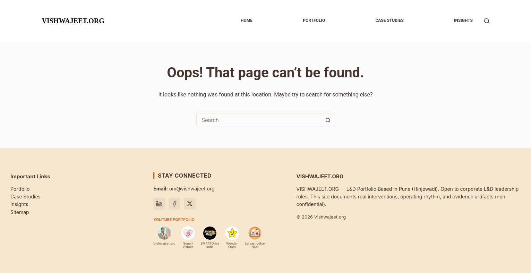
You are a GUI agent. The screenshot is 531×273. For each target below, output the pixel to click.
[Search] (486, 21)
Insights (463, 20)
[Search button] (328, 120)
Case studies (389, 20)
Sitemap (19, 212)
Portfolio (314, 20)
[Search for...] (258, 120)
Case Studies (25, 196)
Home (246, 20)
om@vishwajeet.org (183, 188)
